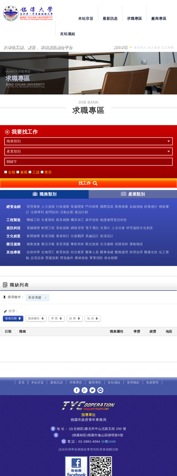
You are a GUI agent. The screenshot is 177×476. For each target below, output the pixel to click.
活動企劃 (66, 197)
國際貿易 (107, 191)
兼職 (21, 157)
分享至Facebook (76, 375)
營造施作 (66, 242)
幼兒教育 (77, 237)
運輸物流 (136, 229)
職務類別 (44, 178)
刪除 (46, 282)
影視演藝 (48, 221)
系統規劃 (62, 212)
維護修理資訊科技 (113, 204)
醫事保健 (107, 237)
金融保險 (136, 191)
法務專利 (37, 197)
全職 (9, 157)
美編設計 (92, 221)
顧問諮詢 (52, 197)
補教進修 (33, 229)
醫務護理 (121, 237)
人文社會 (118, 212)
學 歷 (54, 303)
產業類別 (133, 178)
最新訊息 (91, 12)
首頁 (21, 367)
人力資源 (48, 191)
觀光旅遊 (92, 229)
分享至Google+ (84, 375)
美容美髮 (62, 229)
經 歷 (72, 303)
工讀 (34, 157)
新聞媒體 (33, 221)
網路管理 (77, 212)
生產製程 (48, 204)
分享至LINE (100, 375)
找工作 (88, 168)
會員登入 (140, 32)
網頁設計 (135, 469)
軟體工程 (48, 212)
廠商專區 (140, 12)
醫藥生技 (151, 237)
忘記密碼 (167, 32)
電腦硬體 (33, 212)
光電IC (105, 212)
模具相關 (62, 204)
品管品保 (37, 242)
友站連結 (165, 12)
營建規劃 (52, 242)
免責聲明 (152, 367)
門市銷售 (92, 191)
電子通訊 (92, 212)
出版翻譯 (77, 221)
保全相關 (111, 242)
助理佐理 (136, 237)
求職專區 (116, 12)
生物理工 (48, 237)
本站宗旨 (67, 12)
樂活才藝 (48, 229)
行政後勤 (62, 191)
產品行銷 (81, 197)
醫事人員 (92, 237)
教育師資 (62, 237)
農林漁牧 (81, 242)
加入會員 (154, 32)
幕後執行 (62, 221)
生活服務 (107, 229)
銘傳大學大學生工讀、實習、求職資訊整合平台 (26, 13)
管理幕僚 (33, 191)
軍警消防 (96, 242)
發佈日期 (11, 303)
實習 (46, 157)
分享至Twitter (92, 375)
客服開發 (77, 191)
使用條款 (133, 367)
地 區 (90, 303)
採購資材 (121, 229)
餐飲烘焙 (77, 229)
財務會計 (151, 191)
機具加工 (77, 204)
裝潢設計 (107, 221)
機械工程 (33, 204)
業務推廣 (121, 191)
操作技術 (92, 204)
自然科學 (33, 237)
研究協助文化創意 (139, 212)
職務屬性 (34, 303)
